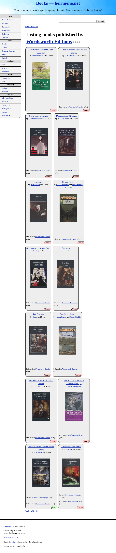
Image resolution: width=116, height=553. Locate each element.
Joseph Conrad (61, 317)
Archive (5, 23)
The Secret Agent (67, 314)
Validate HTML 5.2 (11, 538)
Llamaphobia (8, 98)
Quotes (4, 44)
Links (4, 55)
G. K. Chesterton (71, 56)
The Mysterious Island (71, 446)
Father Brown (68, 182)
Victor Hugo (35, 251)
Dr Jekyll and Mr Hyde (66, 116)
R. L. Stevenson (63, 119)
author (14, 542)
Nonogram (6, 78)
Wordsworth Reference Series (78, 435)
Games (4, 47)
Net (3, 82)
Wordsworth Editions (49, 41)
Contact (5, 38)
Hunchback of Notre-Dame (38, 248)
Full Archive (6, 27)
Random (5, 92)
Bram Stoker (35, 185)
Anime (4, 88)
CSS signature (9, 526)
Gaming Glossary (8, 51)
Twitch (4, 58)
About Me (5, 30)
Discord (6, 116)
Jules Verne (38, 452)
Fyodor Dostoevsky (36, 119)
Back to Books (31, 26)
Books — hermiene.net (58, 3)
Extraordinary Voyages (40, 497)
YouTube (6, 105)
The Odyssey (38, 314)
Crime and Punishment (39, 116)
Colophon (5, 34)
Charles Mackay (75, 386)
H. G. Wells (38, 386)
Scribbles (5, 72)
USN (5, 102)
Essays (4, 68)
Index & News (7, 20)
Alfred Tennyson (38, 56)
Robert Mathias (75, 317)
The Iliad (66, 248)
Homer (62, 251)
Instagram (6, 109)
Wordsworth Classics (75, 107)
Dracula (38, 182)
